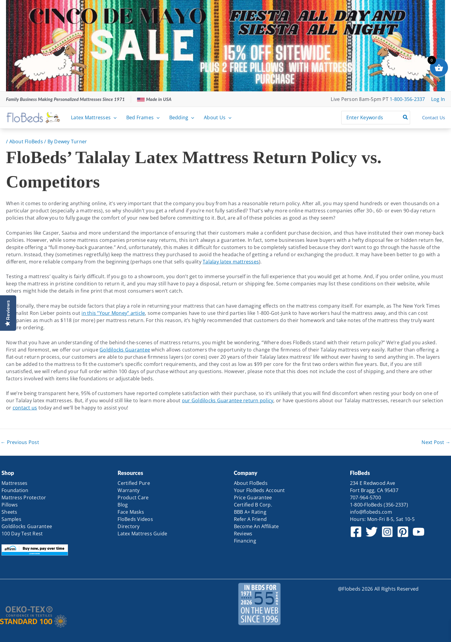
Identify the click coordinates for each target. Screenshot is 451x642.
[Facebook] (356, 532)
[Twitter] (372, 532)
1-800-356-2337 (407, 99)
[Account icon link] (438, 99)
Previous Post (20, 442)
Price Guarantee (253, 497)
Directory (129, 526)
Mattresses (15, 483)
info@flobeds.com (371, 512)
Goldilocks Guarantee (125, 349)
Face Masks (131, 512)
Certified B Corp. (253, 504)
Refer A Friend (250, 519)
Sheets (9, 512)
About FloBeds (26, 141)
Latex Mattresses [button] (94, 117)
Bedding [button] (181, 117)
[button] (114, 117)
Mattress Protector (24, 497)
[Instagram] (387, 532)
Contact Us (433, 117)
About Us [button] (218, 117)
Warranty (129, 490)
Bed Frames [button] (143, 117)
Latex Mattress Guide (142, 533)
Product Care (133, 497)
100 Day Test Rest (22, 533)
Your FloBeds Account (259, 490)
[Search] (406, 117)
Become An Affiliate (256, 526)
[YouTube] (419, 532)
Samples (11, 519)
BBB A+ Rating (250, 512)
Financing (245, 540)
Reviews (243, 533)
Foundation (15, 490)
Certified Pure (134, 483)
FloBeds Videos (135, 519)
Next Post (436, 442)
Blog (123, 504)
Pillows (10, 504)
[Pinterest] (403, 532)
